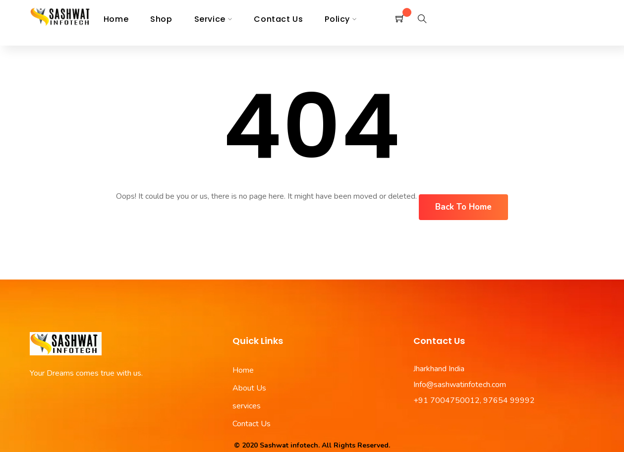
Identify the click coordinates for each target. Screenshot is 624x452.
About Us (249, 388)
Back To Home (463, 207)
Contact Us (251, 423)
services (246, 405)
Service (210, 19)
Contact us (278, 19)
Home (116, 19)
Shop (161, 19)
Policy (337, 19)
